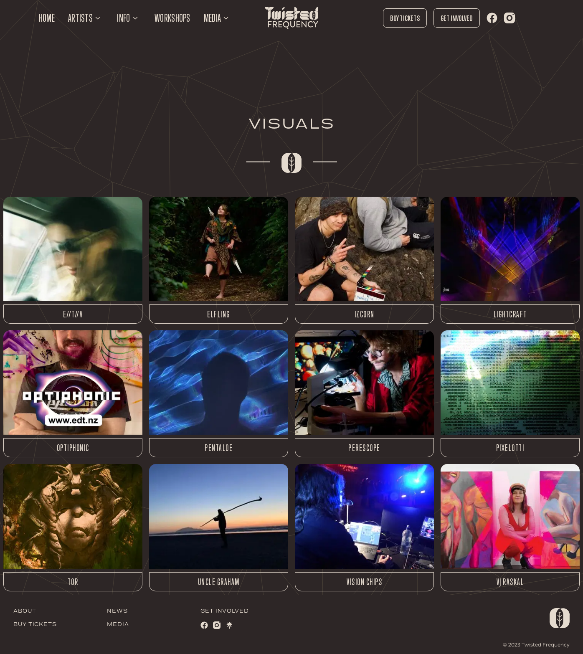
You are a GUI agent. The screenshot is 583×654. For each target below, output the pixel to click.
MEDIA (118, 624)
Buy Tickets (404, 18)
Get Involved (457, 18)
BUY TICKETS (35, 624)
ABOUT (24, 611)
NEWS (117, 611)
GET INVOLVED (224, 611)
